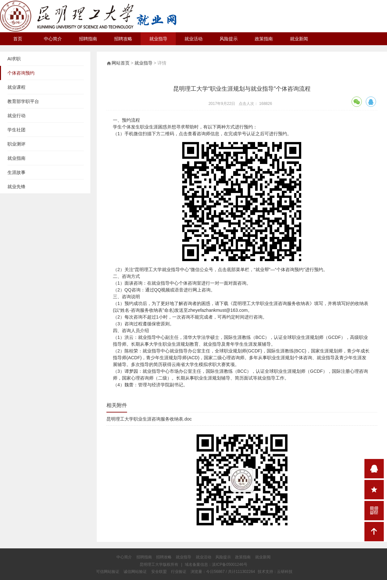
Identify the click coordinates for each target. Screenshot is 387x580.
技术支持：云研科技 (275, 571)
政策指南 (264, 38)
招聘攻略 (123, 38)
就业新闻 (299, 38)
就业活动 (193, 38)
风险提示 (229, 38)
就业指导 (158, 38)
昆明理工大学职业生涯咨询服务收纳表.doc (149, 419)
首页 (17, 38)
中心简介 (53, 38)
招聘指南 (88, 38)
